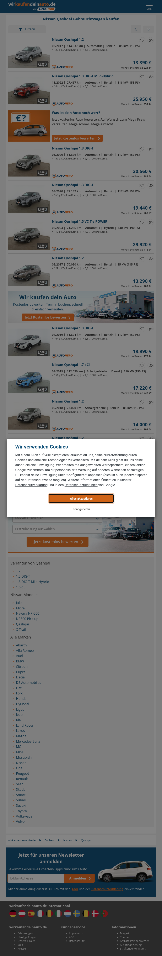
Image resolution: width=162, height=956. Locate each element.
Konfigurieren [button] (81, 509)
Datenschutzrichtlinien (81, 485)
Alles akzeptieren (81, 498)
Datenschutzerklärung (31, 485)
